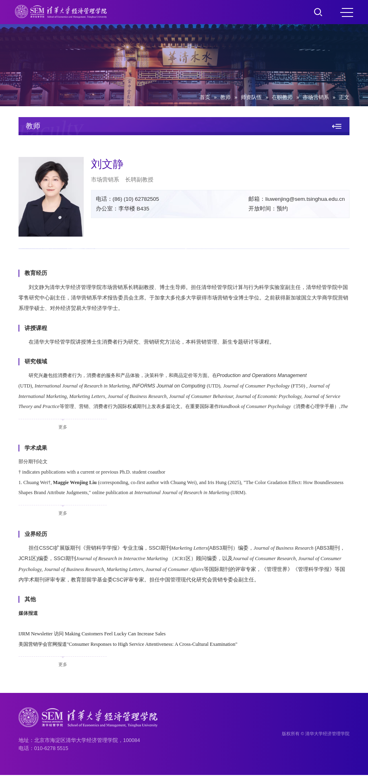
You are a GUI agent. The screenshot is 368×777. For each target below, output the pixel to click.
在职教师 (282, 97)
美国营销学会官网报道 (131, 646)
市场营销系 (316, 97)
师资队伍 (251, 97)
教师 (225, 97)
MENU (346, 12)
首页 (205, 97)
